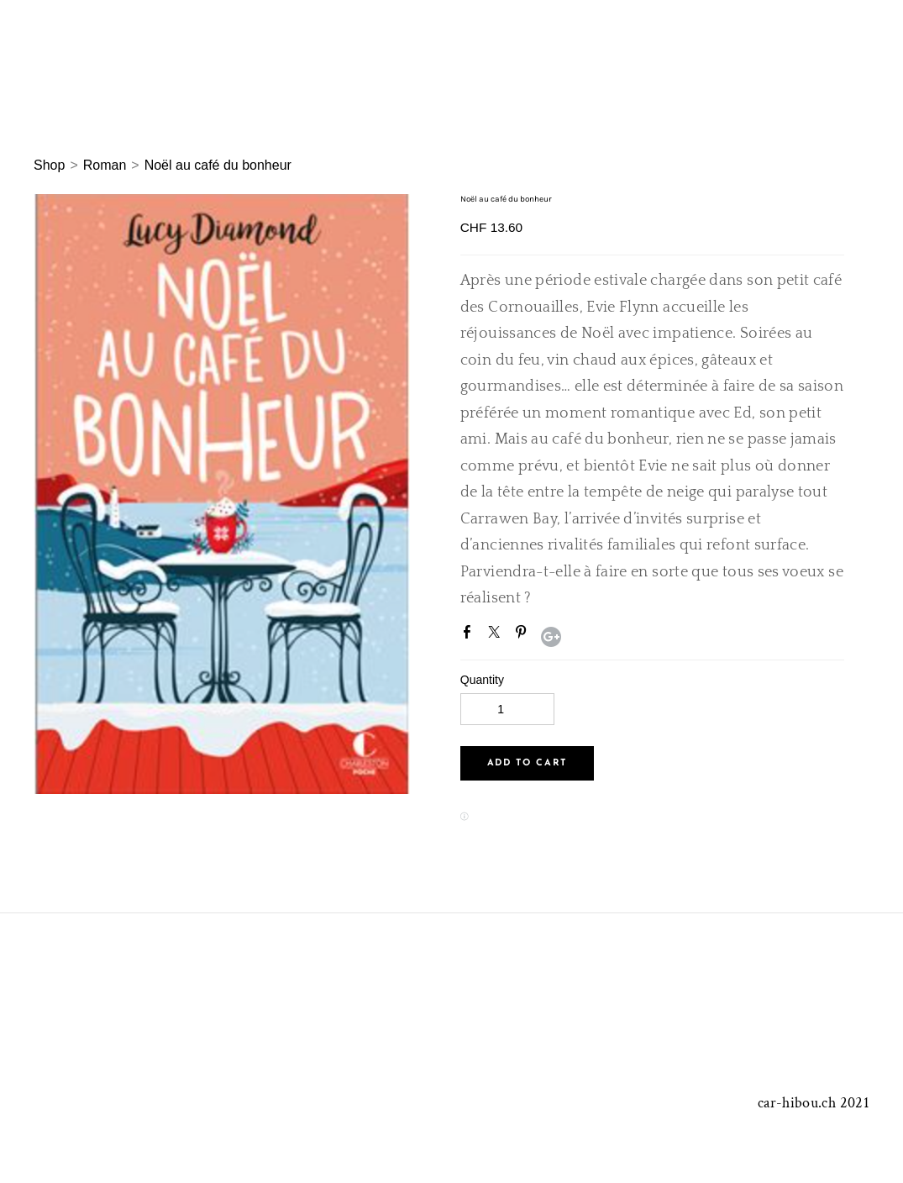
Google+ (551, 637)
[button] (527, 763)
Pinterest (524, 635)
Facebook (470, 635)
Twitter (497, 635)
